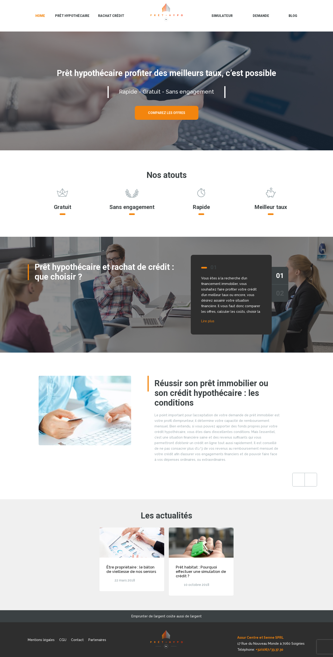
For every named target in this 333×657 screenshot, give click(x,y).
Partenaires (97, 640)
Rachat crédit (111, 16)
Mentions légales (41, 640)
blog (293, 16)
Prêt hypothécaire (72, 16)
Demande (261, 16)
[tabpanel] (166, 295)
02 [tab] (280, 293)
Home (40, 16)
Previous (261, 479)
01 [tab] (280, 276)
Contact (77, 640)
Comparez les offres (166, 113)
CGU (62, 640)
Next (273, 479)
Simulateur (222, 16)
